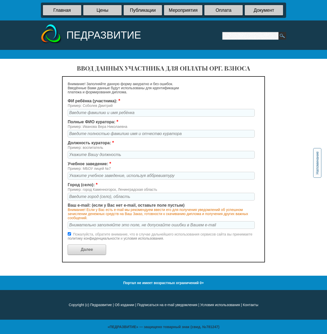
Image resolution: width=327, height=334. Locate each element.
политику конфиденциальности (94, 238)
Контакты (250, 305)
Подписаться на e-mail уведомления (167, 305)
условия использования (143, 238)
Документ (264, 10)
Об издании (124, 305)
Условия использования (220, 305)
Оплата (223, 10)
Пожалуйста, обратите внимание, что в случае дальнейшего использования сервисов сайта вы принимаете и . (160, 236)
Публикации (143, 10)
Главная (62, 10)
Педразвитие (101, 305)
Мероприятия (183, 10)
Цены (102, 10)
